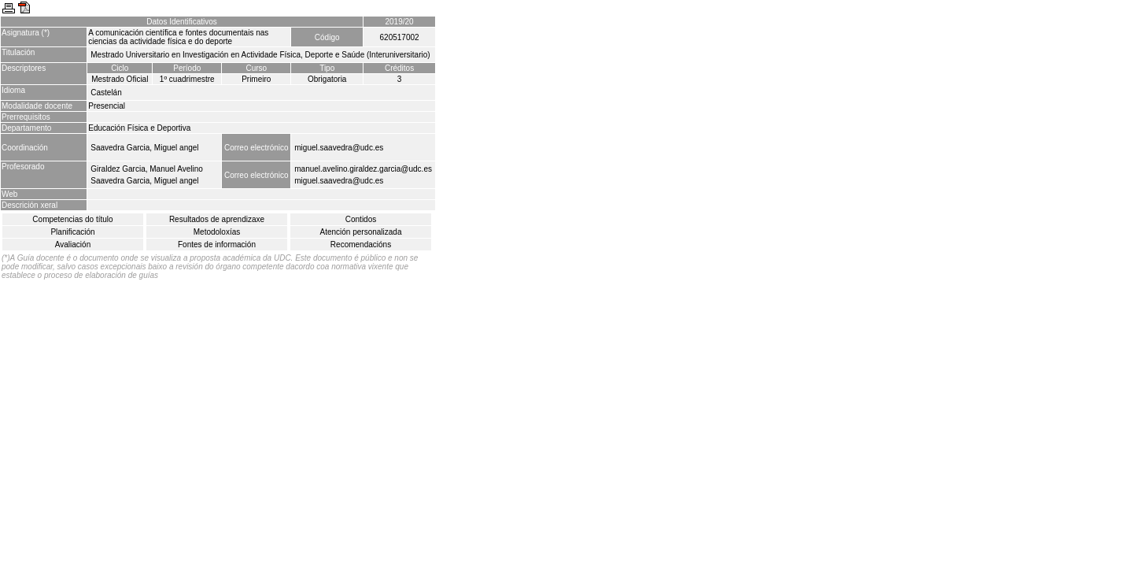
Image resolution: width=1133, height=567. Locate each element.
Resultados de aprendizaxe (216, 219)
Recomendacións (360, 244)
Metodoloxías (217, 232)
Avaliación (72, 244)
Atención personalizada (361, 232)
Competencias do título (72, 219)
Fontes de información (217, 244)
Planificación (72, 232)
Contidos (360, 219)
